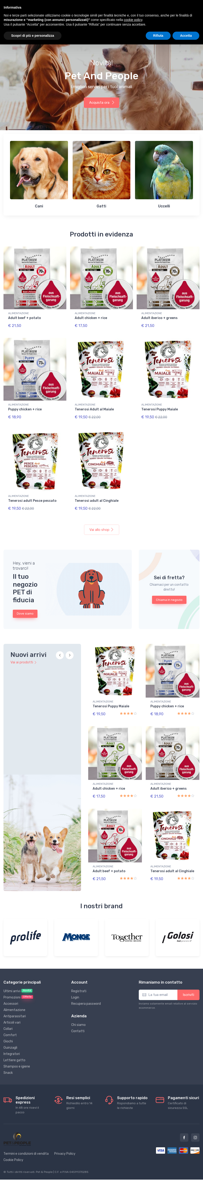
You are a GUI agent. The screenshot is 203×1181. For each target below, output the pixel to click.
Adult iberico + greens (159, 318)
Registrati (78, 979)
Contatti (78, 1019)
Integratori (11, 1042)
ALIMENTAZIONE (18, 313)
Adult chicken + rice (91, 318)
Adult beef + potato (24, 318)
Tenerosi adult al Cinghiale (96, 497)
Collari (8, 1017)
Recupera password (86, 992)
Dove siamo (25, 607)
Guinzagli (10, 1036)
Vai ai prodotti (23, 656)
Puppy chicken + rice (25, 407)
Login (75, 986)
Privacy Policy (64, 1142)
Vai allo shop (101, 524)
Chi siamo (78, 1013)
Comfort (10, 1023)
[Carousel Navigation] (64, 652)
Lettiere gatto (14, 1049)
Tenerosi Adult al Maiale (94, 407)
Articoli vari (11, 1011)
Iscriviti (188, 983)
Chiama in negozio (169, 594)
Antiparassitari (14, 1005)
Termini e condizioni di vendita (26, 1142)
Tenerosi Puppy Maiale (159, 407)
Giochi (8, 1030)
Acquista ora (101, 102)
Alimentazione (14, 998)
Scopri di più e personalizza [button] (32, 35)
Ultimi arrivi (17, 979)
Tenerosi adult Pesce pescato (32, 497)
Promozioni (18, 986)
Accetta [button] (186, 35)
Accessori (10, 992)
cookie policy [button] (133, 20)
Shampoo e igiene (16, 1055)
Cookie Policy (13, 1148)
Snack (8, 1061)
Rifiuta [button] (158, 35)
